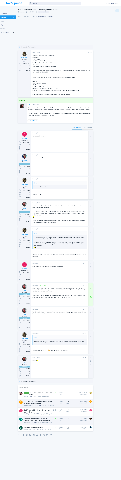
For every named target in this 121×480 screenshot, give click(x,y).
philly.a (30, 398)
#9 (82, 311)
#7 (82, 265)
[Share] (84, 53)
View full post (36, 122)
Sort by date (73, 129)
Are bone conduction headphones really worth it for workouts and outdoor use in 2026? (106, 108)
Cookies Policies (53, 477)
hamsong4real (78, 406)
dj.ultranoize (31, 442)
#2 (82, 135)
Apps (43, 12)
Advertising (40, 477)
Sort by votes (83, 129)
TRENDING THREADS (97, 102)
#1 (87, 52)
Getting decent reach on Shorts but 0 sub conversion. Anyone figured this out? (106, 159)
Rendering (49, 12)
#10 (82, 335)
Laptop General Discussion (101, 154)
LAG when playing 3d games (37, 440)
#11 (82, 359)
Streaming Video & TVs (100, 126)
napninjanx (26, 12)
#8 (82, 287)
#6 (82, 231)
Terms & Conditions (78, 477)
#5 (82, 205)
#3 (82, 157)
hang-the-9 (79, 396)
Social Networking (99, 166)
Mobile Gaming (98, 175)
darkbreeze (79, 429)
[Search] (53, 3)
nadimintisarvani (32, 411)
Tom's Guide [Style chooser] (106, 469)
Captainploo (31, 421)
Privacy (65, 477)
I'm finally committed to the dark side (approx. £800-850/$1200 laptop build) (38, 429)
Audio (95, 115)
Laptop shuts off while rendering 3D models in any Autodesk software (37, 407)
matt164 (30, 433)
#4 (82, 181)
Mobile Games (101, 170)
